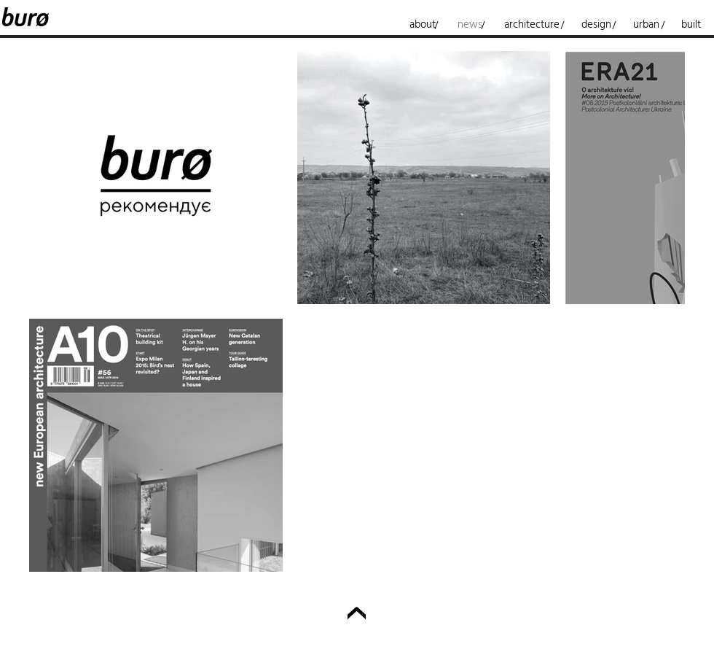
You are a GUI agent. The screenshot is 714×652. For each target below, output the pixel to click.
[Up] (357, 616)
